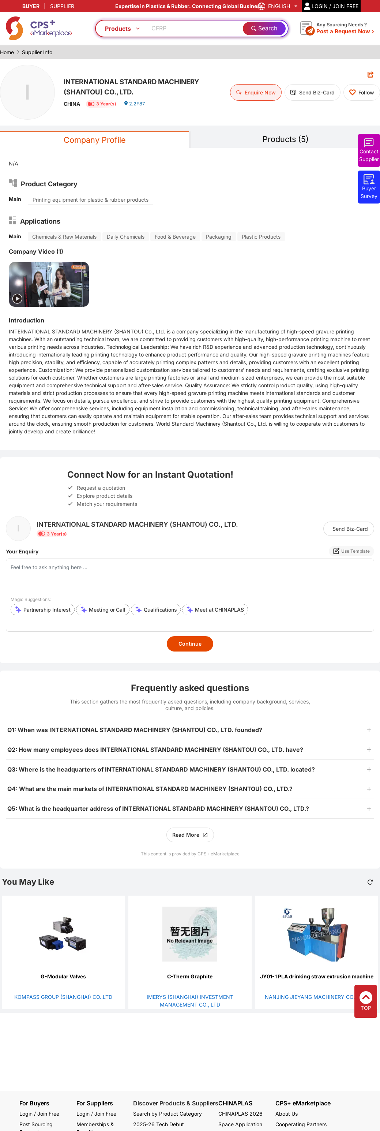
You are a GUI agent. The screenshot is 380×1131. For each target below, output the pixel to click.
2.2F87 (135, 107)
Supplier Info (37, 52)
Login (83, 1114)
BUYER (30, 6)
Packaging (219, 238)
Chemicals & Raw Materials (64, 238)
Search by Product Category (167, 1114)
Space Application (240, 1124)
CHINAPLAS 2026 (240, 1114)
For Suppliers (94, 1103)
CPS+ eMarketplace (303, 1103)
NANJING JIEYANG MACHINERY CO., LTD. (316, 998)
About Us (286, 1114)
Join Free (105, 1114)
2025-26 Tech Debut (158, 1124)
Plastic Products (261, 238)
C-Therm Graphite (189, 977)
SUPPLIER (62, 6)
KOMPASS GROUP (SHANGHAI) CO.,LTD (63, 998)
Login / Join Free (39, 1114)
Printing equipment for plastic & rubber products (90, 201)
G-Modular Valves (63, 977)
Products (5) (285, 139)
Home (7, 52)
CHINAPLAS (235, 1103)
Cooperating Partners (301, 1124)
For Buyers (34, 1103)
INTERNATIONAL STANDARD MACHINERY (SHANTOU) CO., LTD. (130, 86)
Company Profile (94, 140)
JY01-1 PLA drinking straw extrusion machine (316, 977)
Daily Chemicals (125, 238)
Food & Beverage (175, 238)
